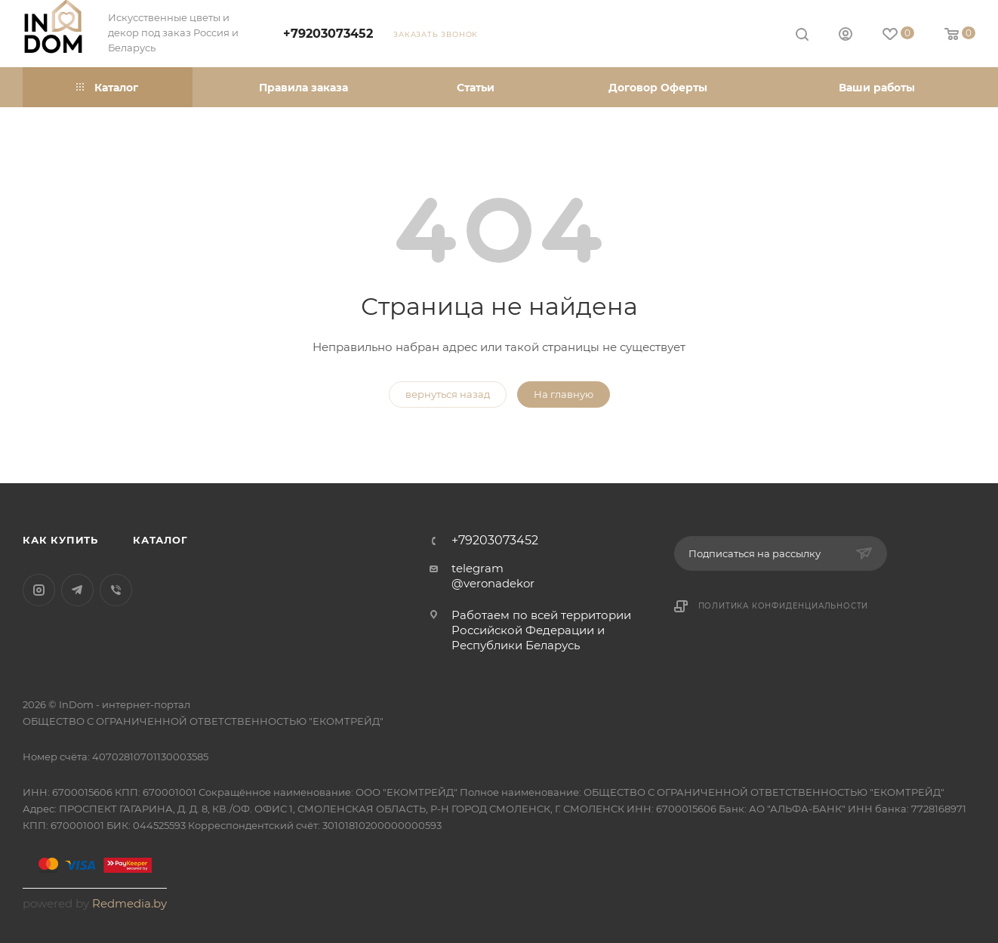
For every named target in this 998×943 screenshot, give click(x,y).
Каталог (160, 540)
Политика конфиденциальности (783, 606)
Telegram (77, 590)
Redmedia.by (129, 903)
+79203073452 (328, 33)
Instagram (39, 590)
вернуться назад (447, 394)
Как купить (60, 540)
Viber (116, 590)
